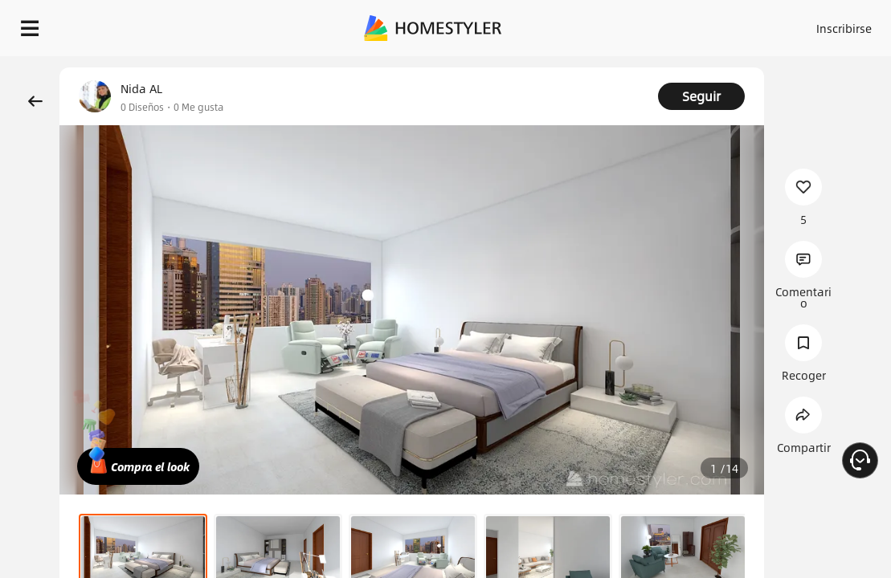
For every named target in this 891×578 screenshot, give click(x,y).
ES (831, 24)
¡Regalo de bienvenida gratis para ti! (647, 67)
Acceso (711, 24)
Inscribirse (773, 24)
